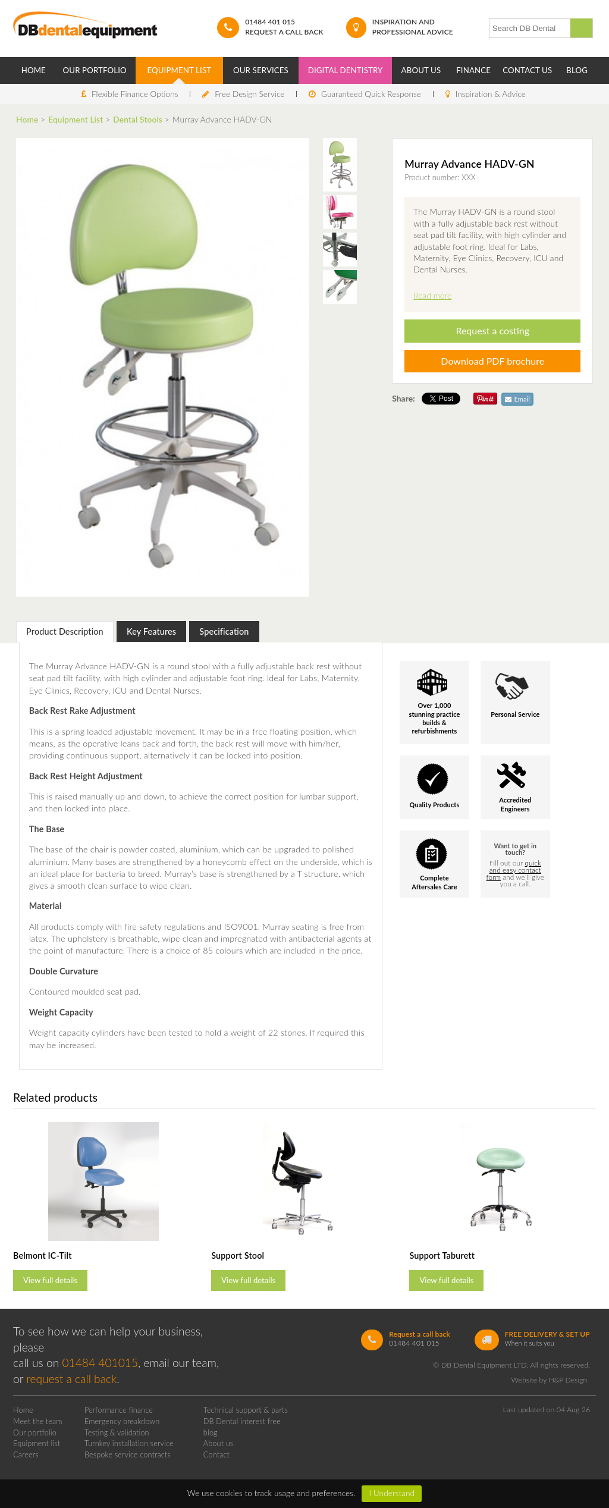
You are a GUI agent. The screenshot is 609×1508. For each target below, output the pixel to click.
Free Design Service (249, 94)
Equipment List (179, 70)
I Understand (392, 1493)
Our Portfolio (95, 70)
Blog (577, 70)
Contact (216, 1454)
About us (218, 1443)
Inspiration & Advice (491, 94)
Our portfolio (34, 1432)
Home (33, 70)
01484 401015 (100, 1362)
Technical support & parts (245, 1410)
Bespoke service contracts (127, 1454)
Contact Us (527, 70)
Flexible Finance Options (135, 94)
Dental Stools (137, 119)
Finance (473, 70)
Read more (432, 295)
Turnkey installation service (129, 1443)
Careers (26, 1454)
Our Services (260, 70)
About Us (421, 70)
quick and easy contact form (513, 870)
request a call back (71, 1378)
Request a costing (492, 330)
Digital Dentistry (345, 70)
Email (517, 399)
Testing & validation (116, 1432)
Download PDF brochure (492, 360)
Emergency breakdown (121, 1421)
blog (210, 1432)
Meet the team (37, 1421)
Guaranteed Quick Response (371, 94)
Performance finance (118, 1410)
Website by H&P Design (549, 1379)
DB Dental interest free (242, 1421)
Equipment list (37, 1443)
